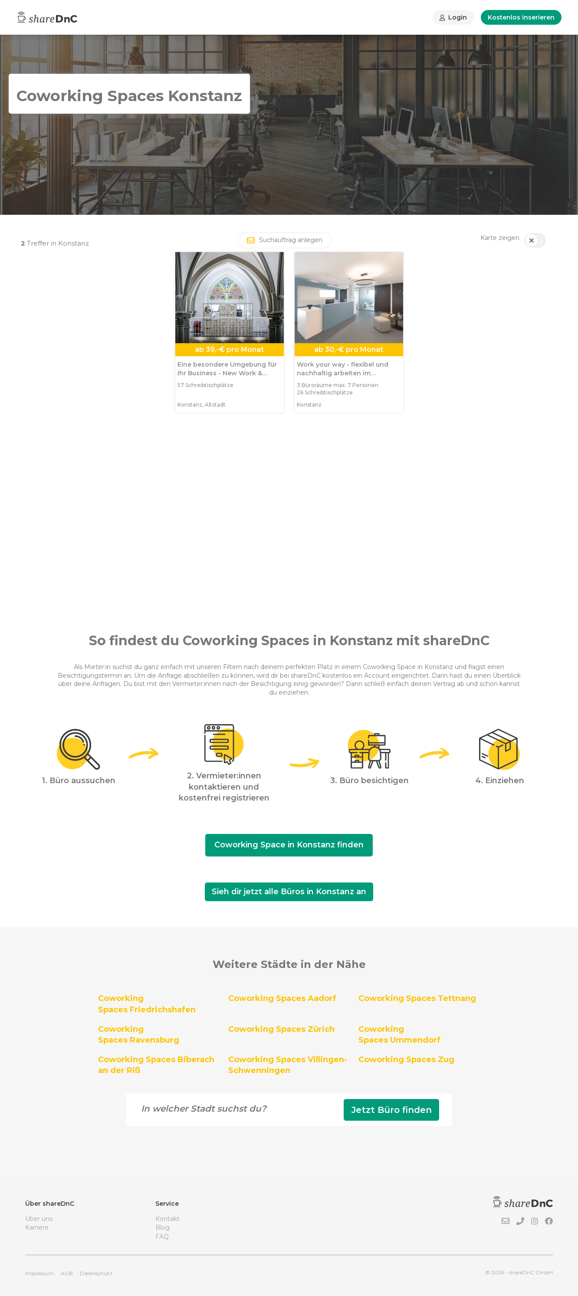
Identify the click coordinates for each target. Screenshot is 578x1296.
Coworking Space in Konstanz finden (289, 845)
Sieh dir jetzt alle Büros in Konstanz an (289, 891)
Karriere (37, 1227)
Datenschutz (96, 1273)
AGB (67, 1273)
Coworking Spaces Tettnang (417, 998)
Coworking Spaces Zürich (281, 1029)
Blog (162, 1227)
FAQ (162, 1236)
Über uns (39, 1219)
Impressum (39, 1273)
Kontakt (167, 1219)
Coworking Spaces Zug (406, 1059)
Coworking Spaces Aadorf (282, 998)
